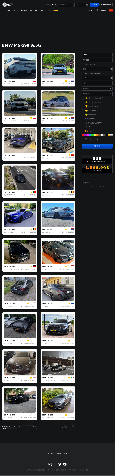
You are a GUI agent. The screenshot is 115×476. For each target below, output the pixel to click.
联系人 (59, 453)
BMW (6, 81)
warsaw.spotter (50, 380)
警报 (91, 10)
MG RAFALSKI (11, 195)
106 (34, 427)
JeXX (46, 343)
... (29, 427)
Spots (15, 10)
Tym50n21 (10, 84)
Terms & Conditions (57, 470)
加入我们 (24, 10)
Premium (53, 10)
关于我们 (51, 453)
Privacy (72, 470)
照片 (55, 4)
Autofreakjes (49, 418)
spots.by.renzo (49, 269)
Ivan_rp (47, 158)
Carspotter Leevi (12, 158)
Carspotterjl (48, 195)
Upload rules (40, 10)
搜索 (94, 5)
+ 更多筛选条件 (106, 5)
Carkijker (47, 232)
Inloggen (101, 10)
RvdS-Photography (13, 269)
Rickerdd (47, 121)
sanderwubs (49, 84)
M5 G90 (12, 81)
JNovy (8, 380)
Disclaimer (83, 470)
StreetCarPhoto (12, 121)
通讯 (65, 453)
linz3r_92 (48, 306)
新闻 (47, 4)
